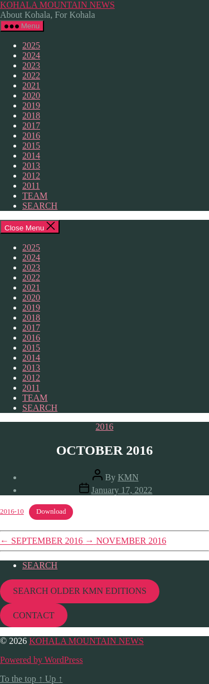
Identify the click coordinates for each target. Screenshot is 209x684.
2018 (31, 115)
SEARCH (39, 205)
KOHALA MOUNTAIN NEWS (57, 4)
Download (51, 511)
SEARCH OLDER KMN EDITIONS (80, 591)
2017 (31, 125)
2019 (31, 105)
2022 (31, 75)
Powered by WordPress (41, 660)
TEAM (34, 195)
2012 (31, 175)
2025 (31, 45)
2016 (31, 135)
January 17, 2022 (122, 490)
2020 (31, 95)
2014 (31, 155)
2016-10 (12, 511)
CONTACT (33, 615)
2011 (31, 185)
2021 (31, 85)
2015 (31, 145)
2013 (31, 165)
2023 (31, 65)
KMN (128, 477)
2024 (31, 55)
